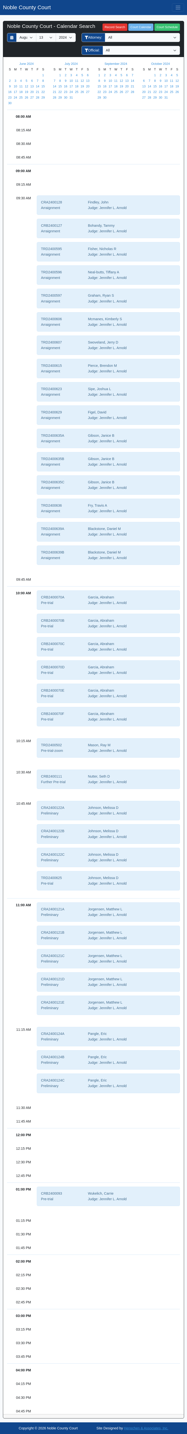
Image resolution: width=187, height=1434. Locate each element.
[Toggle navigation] (178, 7)
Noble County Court (27, 7)
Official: (92, 50)
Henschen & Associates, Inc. (146, 1428)
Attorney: (93, 37)
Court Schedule (167, 27)
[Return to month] (12, 37)
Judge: (93, 208)
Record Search (115, 27)
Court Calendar (141, 27)
